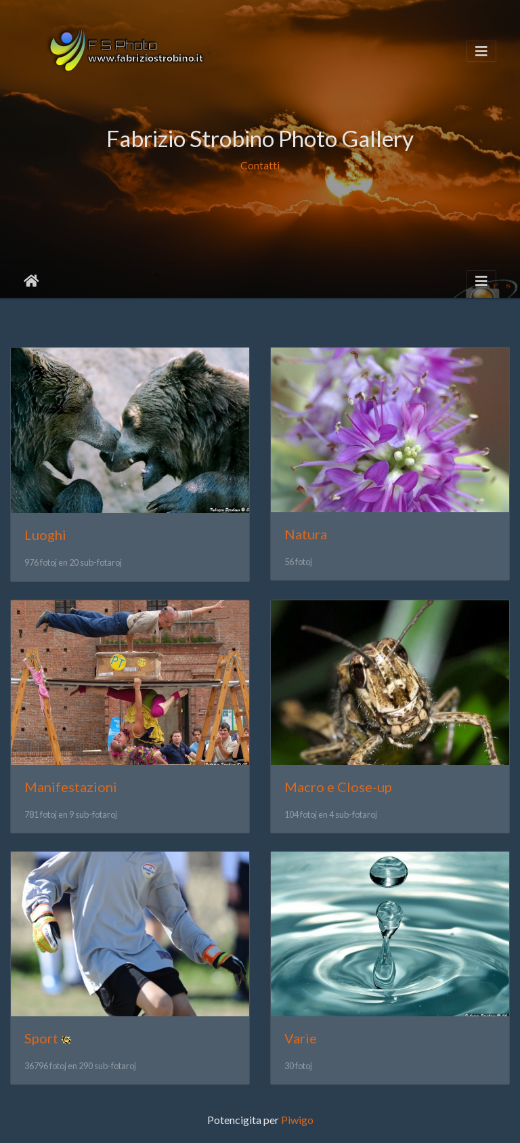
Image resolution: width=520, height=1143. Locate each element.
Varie (300, 1038)
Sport (41, 1038)
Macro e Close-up (338, 786)
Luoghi (45, 534)
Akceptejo (31, 281)
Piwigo (297, 1119)
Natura (305, 534)
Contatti (260, 165)
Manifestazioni (70, 786)
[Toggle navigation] (481, 51)
